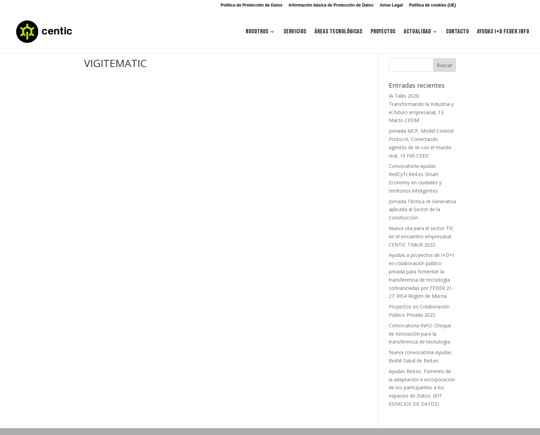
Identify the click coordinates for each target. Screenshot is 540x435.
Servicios (294, 32)
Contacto (457, 32)
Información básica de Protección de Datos (331, 5)
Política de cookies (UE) (432, 5)
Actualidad (417, 32)
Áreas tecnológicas (338, 32)
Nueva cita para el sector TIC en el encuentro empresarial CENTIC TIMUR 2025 (421, 236)
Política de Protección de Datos (251, 5)
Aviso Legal (391, 5)
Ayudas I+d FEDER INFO (503, 32)
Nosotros (257, 32)
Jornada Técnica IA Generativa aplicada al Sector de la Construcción (422, 209)
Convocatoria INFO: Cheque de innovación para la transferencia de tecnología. (420, 333)
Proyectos (383, 32)
